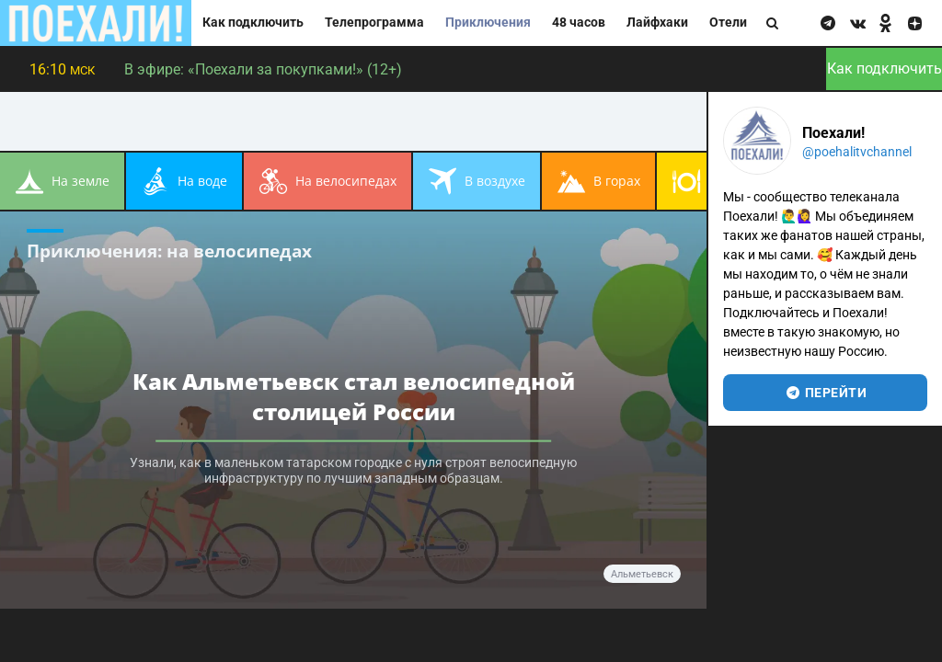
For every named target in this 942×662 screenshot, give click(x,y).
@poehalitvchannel (857, 151)
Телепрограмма (374, 22)
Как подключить (253, 22)
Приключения (488, 22)
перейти (825, 392)
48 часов (578, 22)
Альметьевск (642, 574)
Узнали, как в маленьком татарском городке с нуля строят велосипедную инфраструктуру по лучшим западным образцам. (353, 470)
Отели (728, 22)
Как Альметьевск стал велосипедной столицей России (353, 396)
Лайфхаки (657, 22)
